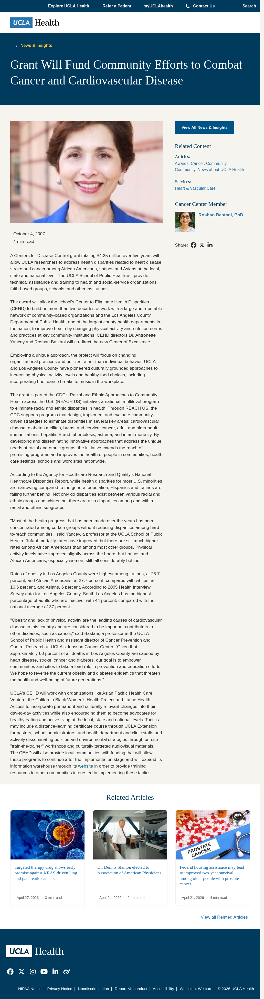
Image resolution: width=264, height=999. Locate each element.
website (85, 766)
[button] (69, 6)
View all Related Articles (224, 917)
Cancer (197, 163)
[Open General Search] (247, 6)
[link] (212, 222)
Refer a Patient (116, 6)
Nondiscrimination (93, 988)
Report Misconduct (131, 988)
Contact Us (204, 6)
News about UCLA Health (221, 169)
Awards (181, 163)
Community (216, 163)
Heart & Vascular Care (195, 188)
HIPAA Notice (29, 988)
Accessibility (163, 988)
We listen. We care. (197, 988)
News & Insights (36, 45)
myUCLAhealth (158, 6)
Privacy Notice (59, 988)
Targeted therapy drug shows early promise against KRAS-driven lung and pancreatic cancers (46, 873)
